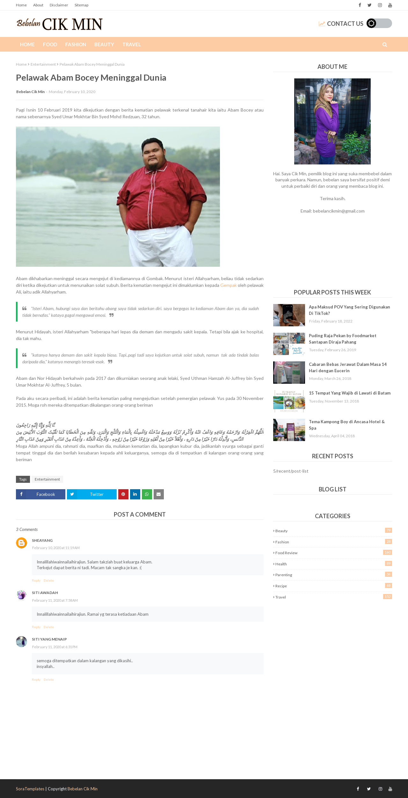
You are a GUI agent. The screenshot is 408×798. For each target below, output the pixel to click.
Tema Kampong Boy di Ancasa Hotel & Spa (347, 425)
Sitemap (81, 5)
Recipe (333, 585)
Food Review (333, 552)
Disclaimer (59, 5)
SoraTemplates (30, 788)
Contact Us (341, 23)
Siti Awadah (45, 592)
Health (333, 563)
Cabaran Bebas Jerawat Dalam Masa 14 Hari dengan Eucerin (348, 367)
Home (21, 5)
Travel (333, 596)
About (38, 5)
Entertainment (43, 64)
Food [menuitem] (50, 44)
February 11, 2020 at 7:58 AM (55, 600)
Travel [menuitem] (131, 44)
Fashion (333, 541)
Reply (36, 580)
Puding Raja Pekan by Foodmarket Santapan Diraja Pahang (342, 339)
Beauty (333, 530)
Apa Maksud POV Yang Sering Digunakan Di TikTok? (349, 310)
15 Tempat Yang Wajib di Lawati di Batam (349, 392)
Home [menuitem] (27, 44)
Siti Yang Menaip (49, 639)
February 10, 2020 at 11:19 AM (56, 548)
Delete (49, 580)
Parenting (333, 574)
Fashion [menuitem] (75, 44)
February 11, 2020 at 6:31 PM (54, 647)
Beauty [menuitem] (104, 44)
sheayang (42, 540)
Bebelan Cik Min (30, 91)
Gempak (228, 285)
